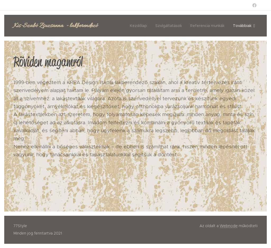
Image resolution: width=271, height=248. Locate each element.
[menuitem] (140, 25)
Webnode (229, 225)
